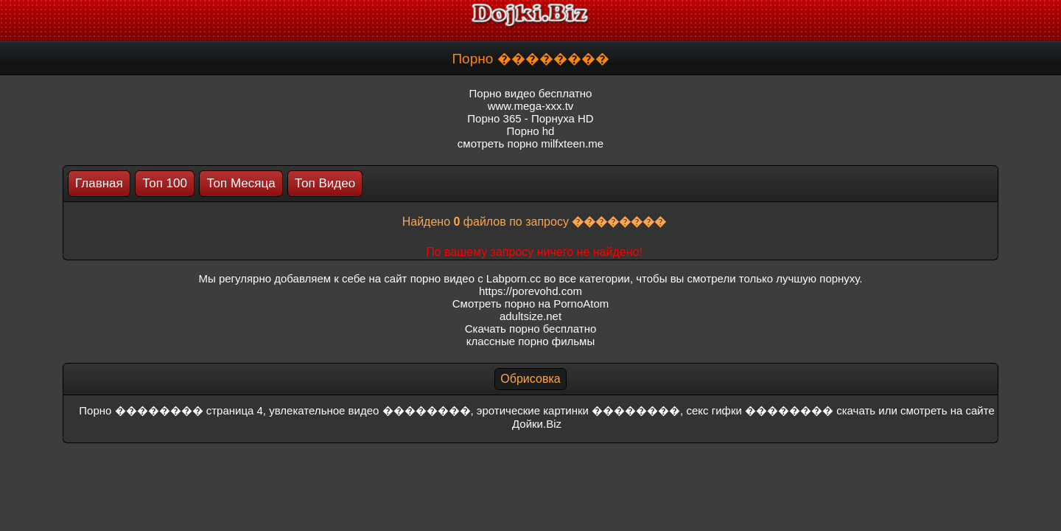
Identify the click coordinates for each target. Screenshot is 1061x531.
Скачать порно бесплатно (531, 328)
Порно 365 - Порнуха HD (530, 118)
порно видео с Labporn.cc (475, 278)
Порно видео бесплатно (530, 93)
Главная (99, 183)
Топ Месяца (240, 183)
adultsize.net (530, 316)
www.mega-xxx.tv (531, 106)
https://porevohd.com (530, 291)
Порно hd (531, 131)
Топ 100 (164, 183)
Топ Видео (325, 183)
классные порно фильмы (530, 341)
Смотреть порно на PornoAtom (530, 303)
